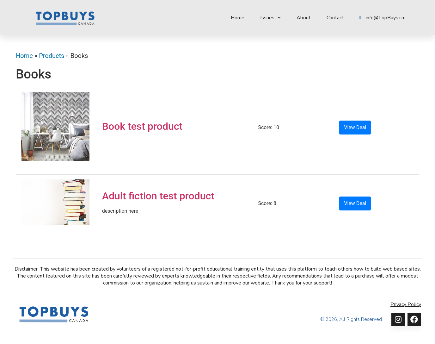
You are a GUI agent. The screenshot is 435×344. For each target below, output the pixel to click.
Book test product (142, 126)
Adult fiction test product (158, 196)
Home (237, 17)
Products (51, 55)
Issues (270, 17)
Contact (335, 17)
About (304, 17)
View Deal (355, 127)
